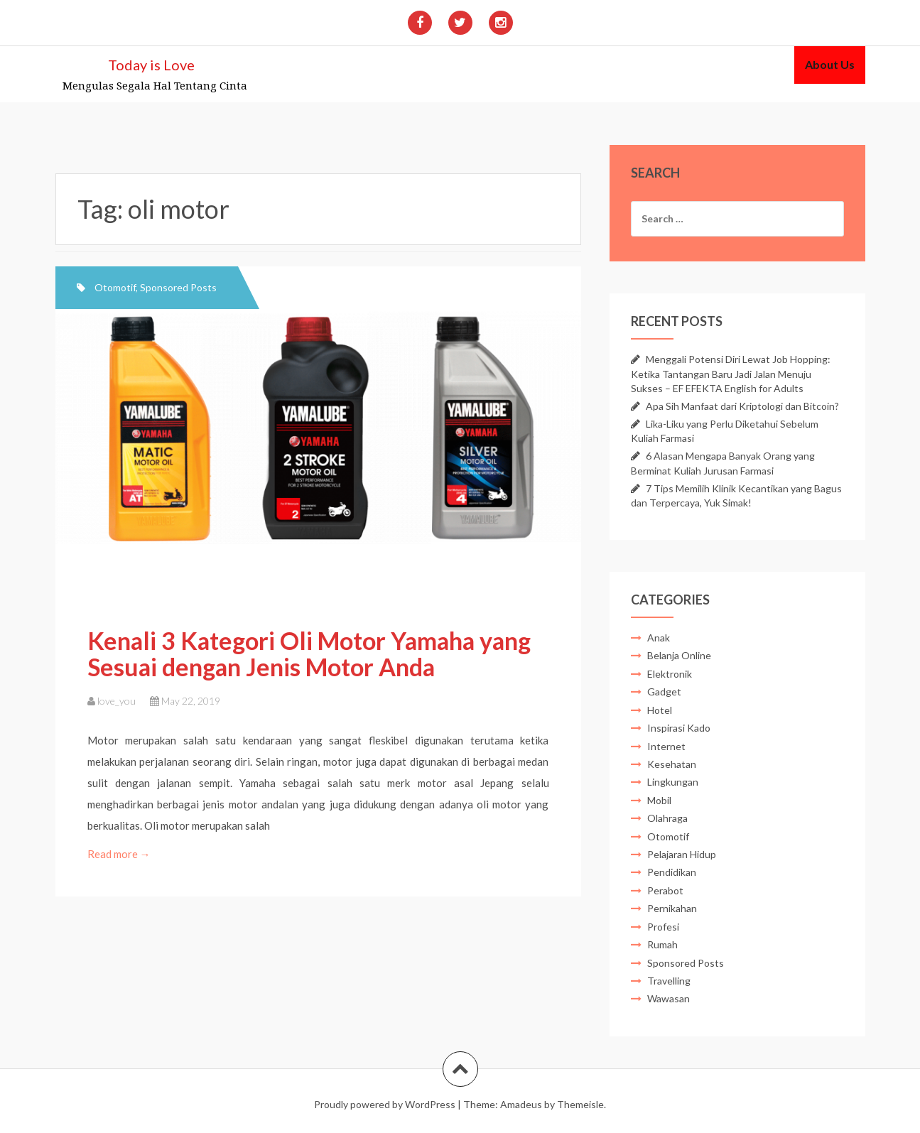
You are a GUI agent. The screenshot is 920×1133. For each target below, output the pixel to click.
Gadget (664, 691)
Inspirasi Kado (678, 728)
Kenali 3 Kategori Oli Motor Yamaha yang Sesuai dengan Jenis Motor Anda (309, 653)
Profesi (663, 927)
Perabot (665, 890)
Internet (666, 746)
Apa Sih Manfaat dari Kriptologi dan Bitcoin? (742, 406)
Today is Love (151, 64)
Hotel (659, 710)
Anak (658, 637)
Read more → (120, 853)
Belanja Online (679, 655)
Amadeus (521, 1104)
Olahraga (667, 818)
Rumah (662, 944)
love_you (116, 701)
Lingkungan (672, 782)
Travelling (669, 981)
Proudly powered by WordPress (384, 1104)
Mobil (659, 800)
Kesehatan (671, 764)
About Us (830, 64)
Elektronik (669, 674)
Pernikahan (672, 908)
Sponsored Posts (178, 287)
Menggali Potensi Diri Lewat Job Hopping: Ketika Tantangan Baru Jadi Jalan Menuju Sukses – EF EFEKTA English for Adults (730, 373)
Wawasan (668, 998)
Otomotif (115, 287)
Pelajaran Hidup (681, 854)
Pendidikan (671, 872)
